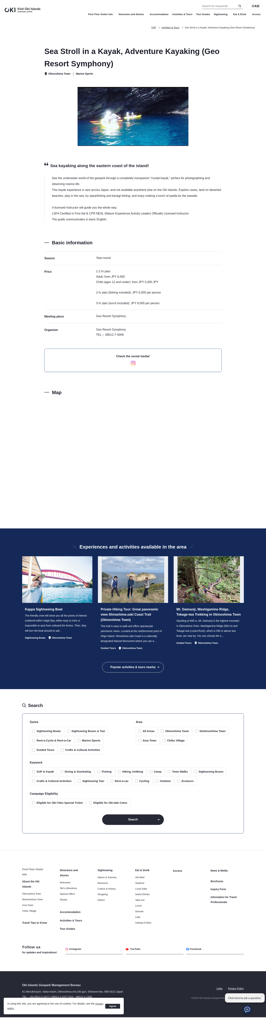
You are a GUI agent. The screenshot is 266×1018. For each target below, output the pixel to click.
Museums (103, 885)
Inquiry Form (218, 888)
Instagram (73, 949)
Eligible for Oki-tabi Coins (110, 804)
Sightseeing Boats (49, 732)
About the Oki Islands (35, 883)
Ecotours (188, 782)
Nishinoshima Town (213, 732)
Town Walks (180, 773)
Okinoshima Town (177, 732)
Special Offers (67, 896)
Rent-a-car (122, 782)
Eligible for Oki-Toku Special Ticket (60, 804)
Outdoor (165, 782)
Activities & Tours (182, 14)
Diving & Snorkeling (78, 773)
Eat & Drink (240, 14)
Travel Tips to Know (34, 920)
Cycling (144, 782)
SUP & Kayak (45, 773)
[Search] (240, 6)
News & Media (219, 872)
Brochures (217, 881)
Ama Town (149, 742)
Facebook (194, 949)
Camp (157, 773)
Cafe (137, 919)
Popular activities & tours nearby (133, 668)
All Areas (148, 732)
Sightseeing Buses (211, 773)
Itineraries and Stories (132, 14)
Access (256, 14)
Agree (112, 1006)
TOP (151, 27)
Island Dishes (142, 896)
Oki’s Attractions (68, 890)
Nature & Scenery (107, 879)
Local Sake (141, 891)
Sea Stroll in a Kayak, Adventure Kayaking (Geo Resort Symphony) (219, 27)
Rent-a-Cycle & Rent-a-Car (54, 742)
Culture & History (107, 891)
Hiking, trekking (132, 773)
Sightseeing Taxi (93, 782)
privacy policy (15, 1008)
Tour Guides (203, 14)
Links (219, 989)
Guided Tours (45, 751)
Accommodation (159, 14)
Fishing (106, 773)
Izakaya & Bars (143, 925)
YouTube (133, 949)
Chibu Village (176, 742)
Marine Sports (91, 742)
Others (101, 902)
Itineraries (65, 884)
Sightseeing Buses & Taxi (88, 732)
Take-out (139, 902)
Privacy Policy (236, 989)
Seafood (139, 885)
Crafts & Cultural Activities (82, 751)
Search (133, 821)
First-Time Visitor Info (101, 14)
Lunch (138, 908)
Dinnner (139, 913)
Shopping (103, 896)
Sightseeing (221, 14)
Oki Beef (139, 879)
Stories (63, 901)
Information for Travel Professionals (224, 898)
